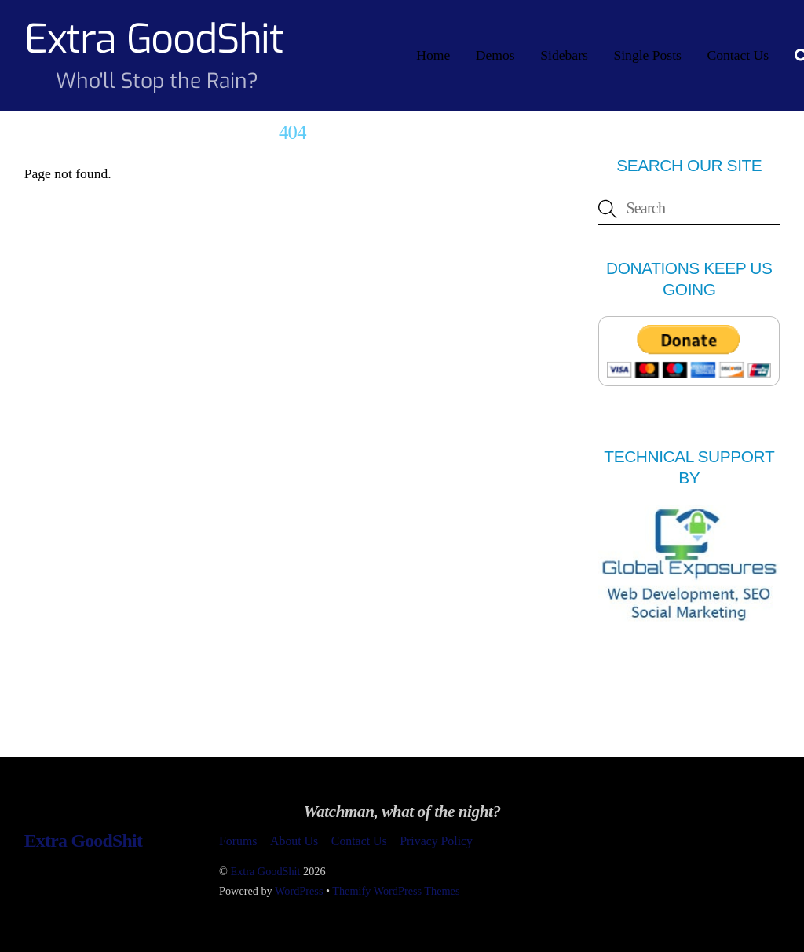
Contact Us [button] (359, 841)
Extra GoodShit (265, 871)
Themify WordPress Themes (395, 891)
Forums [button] (238, 841)
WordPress (299, 891)
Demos (495, 55)
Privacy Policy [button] (436, 841)
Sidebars (564, 55)
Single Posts (647, 55)
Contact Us (738, 55)
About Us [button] (294, 841)
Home (433, 55)
